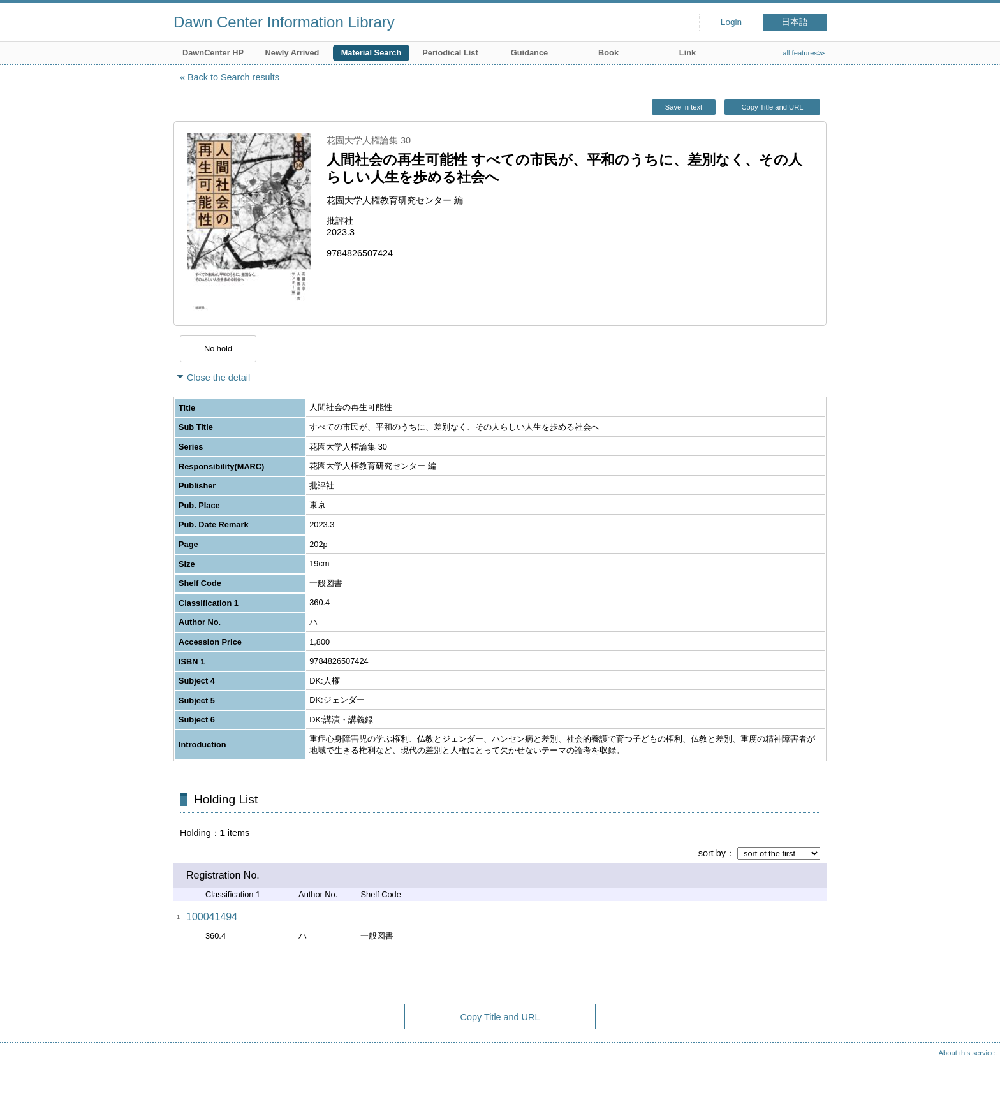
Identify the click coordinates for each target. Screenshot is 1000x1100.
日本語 (794, 22)
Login (731, 22)
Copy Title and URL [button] (772, 107)
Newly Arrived (292, 52)
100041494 (211, 916)
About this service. (968, 1053)
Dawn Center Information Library (284, 22)
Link (687, 52)
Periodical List (450, 52)
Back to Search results (233, 77)
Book (608, 52)
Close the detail (218, 377)
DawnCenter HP (213, 52)
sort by (712, 853)
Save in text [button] (683, 107)
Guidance (529, 52)
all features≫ (804, 53)
